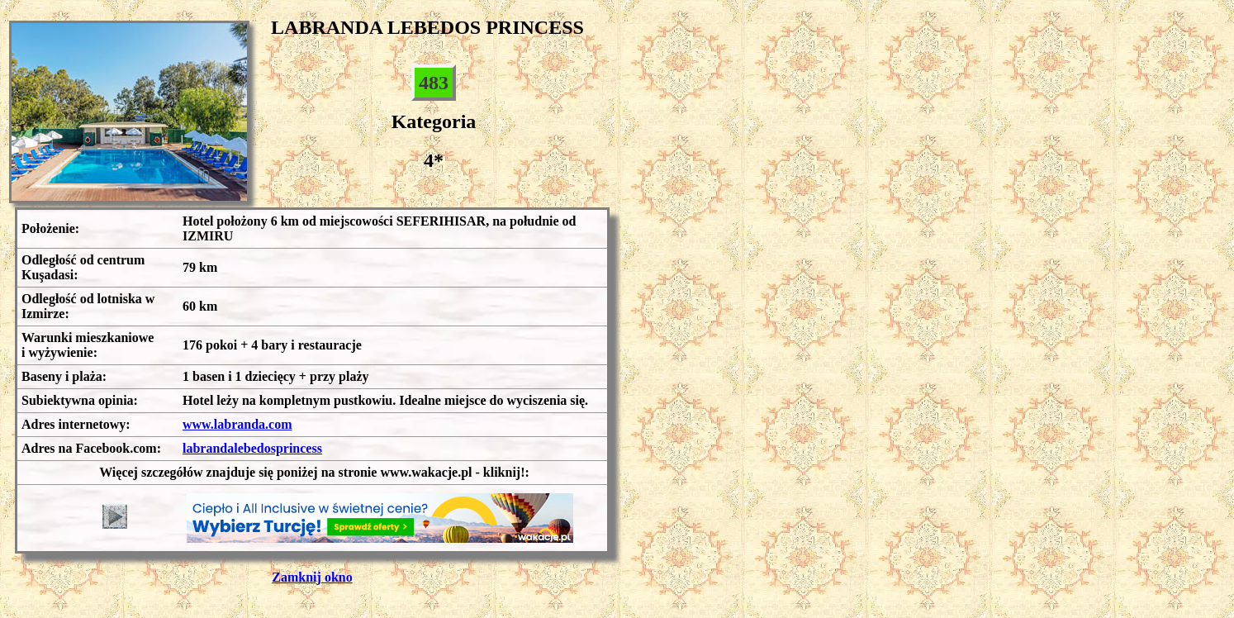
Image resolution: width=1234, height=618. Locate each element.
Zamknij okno (312, 577)
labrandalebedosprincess (252, 448)
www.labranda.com (237, 424)
